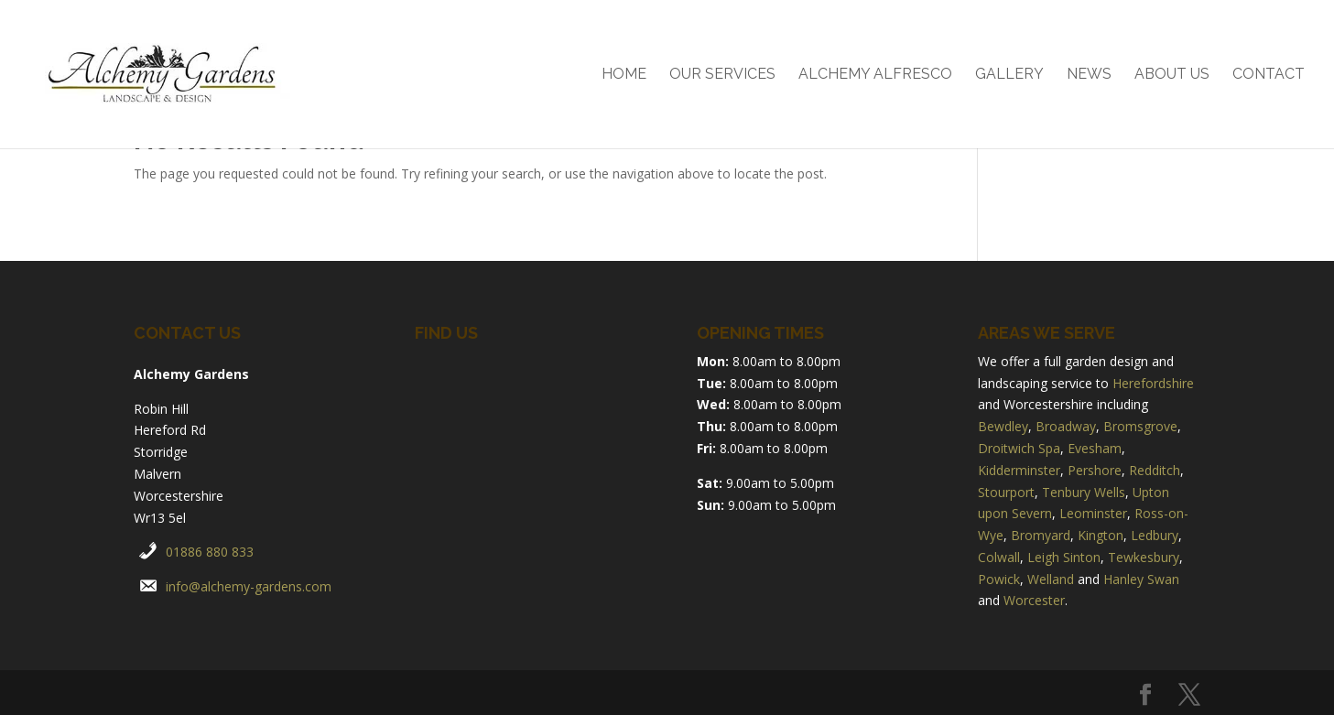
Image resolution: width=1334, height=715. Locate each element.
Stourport (1006, 492)
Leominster (1093, 513)
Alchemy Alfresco (875, 75)
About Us (1171, 75)
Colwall (999, 557)
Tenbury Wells (1083, 492)
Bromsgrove (1140, 426)
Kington (1100, 535)
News (1089, 75)
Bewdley (1003, 426)
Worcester (1034, 600)
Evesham (1095, 448)
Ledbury (1154, 535)
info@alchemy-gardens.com (248, 586)
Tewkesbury (1143, 557)
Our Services (722, 75)
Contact (1268, 75)
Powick (999, 579)
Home (624, 75)
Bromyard (1040, 535)
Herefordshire (1153, 383)
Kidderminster (1019, 470)
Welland (1050, 579)
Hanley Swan (1141, 579)
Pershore (1095, 470)
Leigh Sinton (1064, 557)
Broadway (1066, 426)
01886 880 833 (210, 551)
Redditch (1154, 470)
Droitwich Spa (1019, 448)
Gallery (1009, 75)
